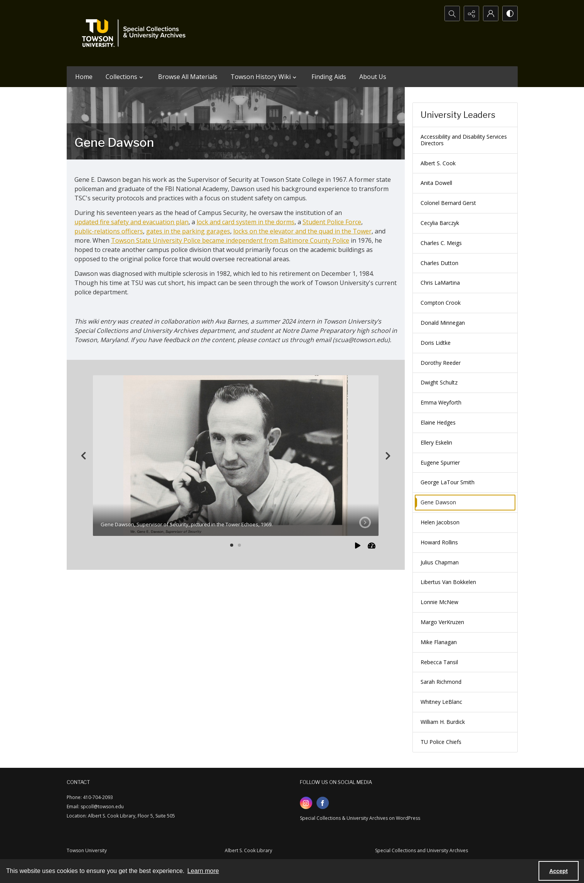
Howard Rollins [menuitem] (439, 542)
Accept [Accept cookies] (558, 871)
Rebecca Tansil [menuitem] (439, 662)
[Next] (388, 456)
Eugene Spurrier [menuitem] (440, 462)
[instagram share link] (306, 803)
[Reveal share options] (471, 13)
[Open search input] (452, 13)
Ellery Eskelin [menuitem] (436, 442)
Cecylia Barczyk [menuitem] (440, 223)
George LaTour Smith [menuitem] (448, 482)
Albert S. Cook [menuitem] (438, 163)
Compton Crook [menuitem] (441, 302)
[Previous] (83, 456)
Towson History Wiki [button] (264, 76)
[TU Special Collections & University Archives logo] (136, 33)
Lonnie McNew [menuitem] (439, 602)
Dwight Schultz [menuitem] (439, 382)
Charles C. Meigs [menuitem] (441, 243)
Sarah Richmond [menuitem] (441, 681)
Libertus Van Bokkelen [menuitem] (448, 582)
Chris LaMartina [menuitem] (440, 282)
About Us (372, 76)
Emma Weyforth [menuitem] (441, 402)
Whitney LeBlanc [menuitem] (441, 701)
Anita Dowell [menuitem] (436, 182)
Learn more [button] (203, 871)
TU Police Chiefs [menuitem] (441, 741)
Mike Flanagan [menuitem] (439, 642)
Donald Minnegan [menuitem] (443, 322)
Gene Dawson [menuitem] (438, 502)
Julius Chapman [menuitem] (440, 562)
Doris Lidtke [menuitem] (436, 342)
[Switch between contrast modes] (510, 13)
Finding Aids (328, 76)
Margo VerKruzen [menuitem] (442, 622)
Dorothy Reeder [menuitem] (441, 362)
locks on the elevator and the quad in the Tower (302, 231)
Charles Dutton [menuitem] (439, 263)
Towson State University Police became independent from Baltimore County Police (230, 240)
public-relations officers (108, 231)
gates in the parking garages (188, 231)
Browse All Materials (187, 76)
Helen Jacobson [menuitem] (440, 522)
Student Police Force (332, 222)
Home (84, 76)
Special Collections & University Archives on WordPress (360, 818)
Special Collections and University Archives (421, 850)
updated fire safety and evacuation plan (131, 222)
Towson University (87, 850)
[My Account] (490, 13)
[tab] (236, 455)
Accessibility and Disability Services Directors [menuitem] (464, 140)
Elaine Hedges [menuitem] (438, 422)
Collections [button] (125, 76)
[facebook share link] (322, 803)
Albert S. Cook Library (248, 850)
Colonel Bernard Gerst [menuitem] (448, 202)
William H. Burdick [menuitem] (443, 721)
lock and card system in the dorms (246, 222)
